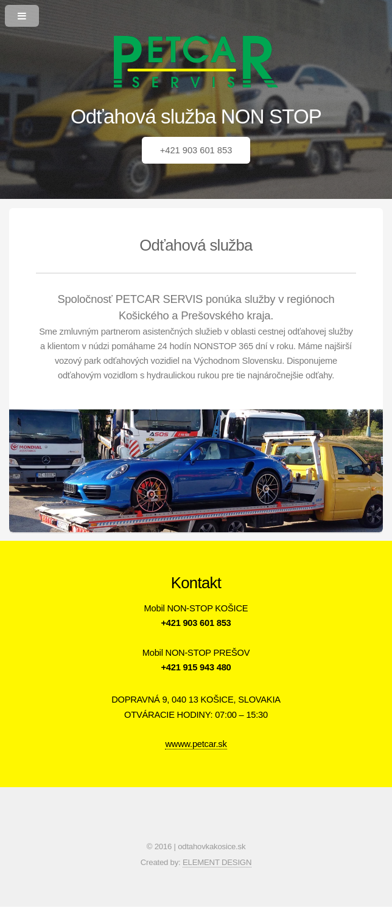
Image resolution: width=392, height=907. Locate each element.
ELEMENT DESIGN (217, 862)
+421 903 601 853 (196, 150)
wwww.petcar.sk (195, 744)
